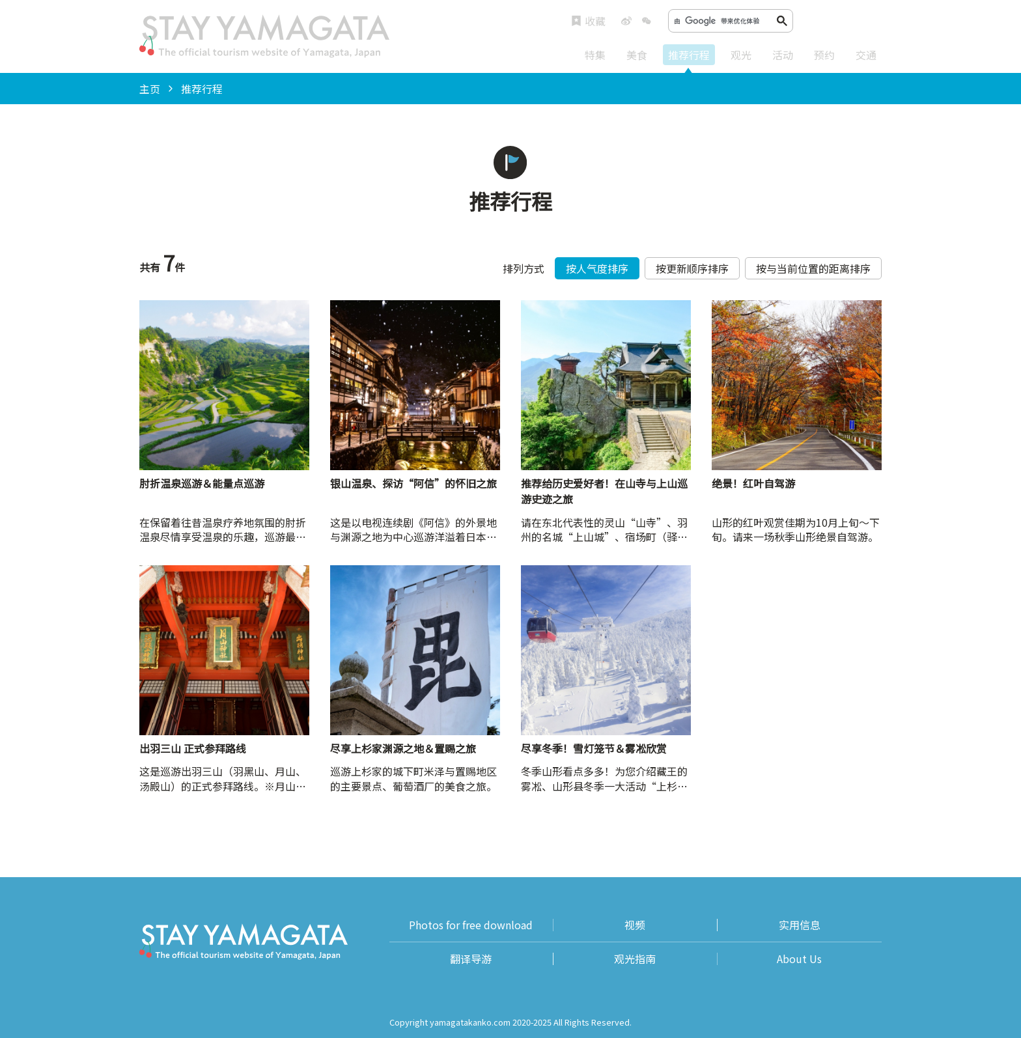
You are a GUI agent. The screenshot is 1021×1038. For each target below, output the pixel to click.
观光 (741, 55)
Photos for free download (471, 925)
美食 (636, 55)
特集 (595, 55)
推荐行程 (689, 55)
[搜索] (725, 21)
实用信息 (799, 925)
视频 (634, 925)
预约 (824, 55)
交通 (866, 55)
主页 (149, 88)
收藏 (588, 21)
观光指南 (635, 959)
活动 (782, 55)
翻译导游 (471, 959)
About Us (799, 959)
